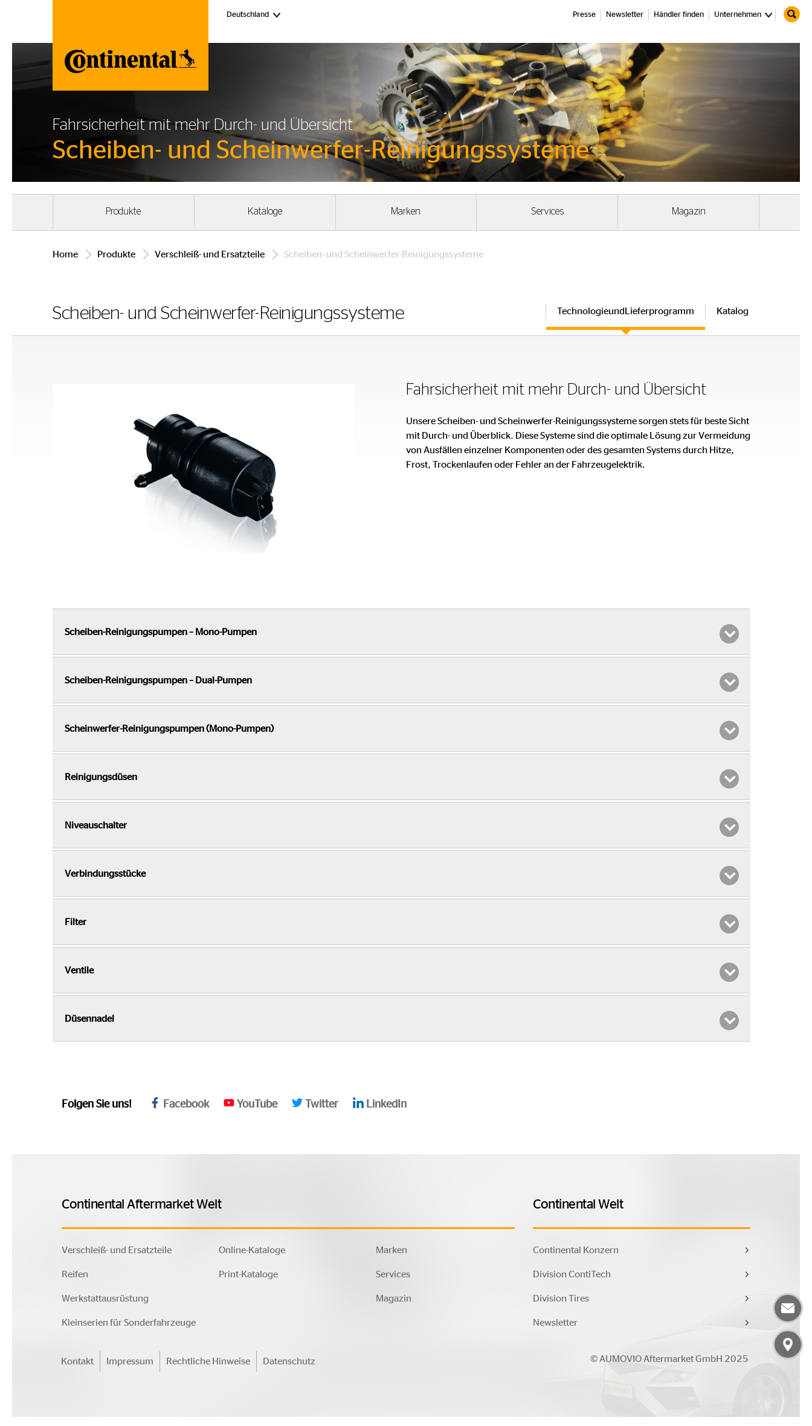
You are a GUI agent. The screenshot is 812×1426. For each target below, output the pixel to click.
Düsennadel (402, 1020)
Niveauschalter (402, 827)
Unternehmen (737, 15)
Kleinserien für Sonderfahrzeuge (129, 1323)
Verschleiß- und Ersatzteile (210, 254)
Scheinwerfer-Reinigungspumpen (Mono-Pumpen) (402, 730)
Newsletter (624, 15)
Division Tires (561, 1298)
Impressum (129, 1361)
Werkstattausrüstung (105, 1298)
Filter (402, 924)
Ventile (402, 972)
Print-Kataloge (248, 1274)
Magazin (689, 211)
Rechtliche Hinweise (208, 1361)
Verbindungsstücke (402, 875)
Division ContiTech (572, 1274)
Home (65, 254)
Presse (584, 15)
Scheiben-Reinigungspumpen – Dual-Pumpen (402, 682)
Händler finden (679, 15)
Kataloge (265, 211)
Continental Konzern (576, 1250)
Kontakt (77, 1361)
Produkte (123, 211)
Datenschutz (289, 1361)
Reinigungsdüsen (402, 779)
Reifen (75, 1274)
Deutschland (255, 14)
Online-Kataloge (252, 1250)
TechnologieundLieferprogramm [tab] (625, 311)
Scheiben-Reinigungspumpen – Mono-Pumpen (402, 634)
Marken (405, 211)
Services (547, 211)
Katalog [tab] (733, 311)
